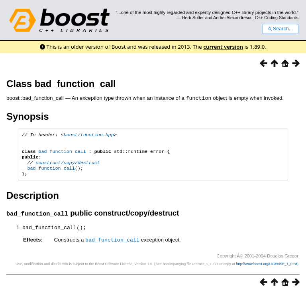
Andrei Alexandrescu (233, 17)
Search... (280, 29)
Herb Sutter (193, 17)
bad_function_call (62, 154)
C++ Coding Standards (276, 17)
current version (223, 46)
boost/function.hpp (89, 135)
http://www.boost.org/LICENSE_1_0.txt (266, 269)
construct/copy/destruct (68, 167)
